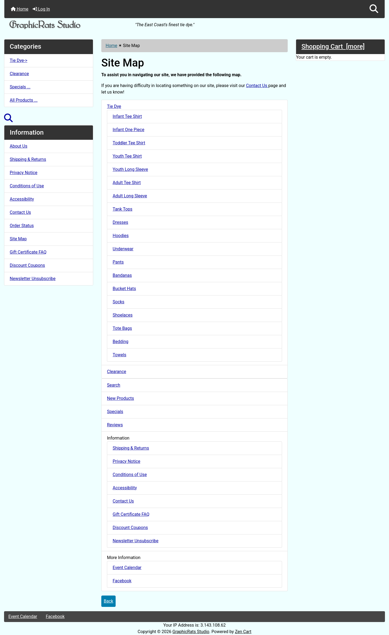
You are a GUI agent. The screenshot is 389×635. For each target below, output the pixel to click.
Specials (115, 411)
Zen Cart (243, 631)
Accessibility (22, 199)
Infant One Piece (128, 129)
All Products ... (24, 100)
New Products (120, 398)
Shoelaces (123, 315)
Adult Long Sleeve (130, 195)
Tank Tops (122, 209)
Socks (118, 301)
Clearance (19, 73)
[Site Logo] (67, 25)
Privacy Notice (23, 172)
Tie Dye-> (18, 60)
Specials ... (20, 86)
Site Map (18, 238)
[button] (373, 9)
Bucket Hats (124, 288)
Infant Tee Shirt (127, 116)
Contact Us (20, 212)
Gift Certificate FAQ (28, 252)
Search (113, 385)
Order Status (22, 225)
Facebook (122, 580)
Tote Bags (122, 328)
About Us (18, 146)
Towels (119, 354)
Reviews (115, 424)
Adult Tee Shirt (127, 182)
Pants (118, 262)
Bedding (120, 341)
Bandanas (122, 275)
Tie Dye (114, 106)
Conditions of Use (27, 185)
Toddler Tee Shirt (129, 142)
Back (108, 601)
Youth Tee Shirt (127, 156)
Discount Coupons (27, 265)
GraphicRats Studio (190, 631)
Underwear (123, 248)
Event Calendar (127, 567)
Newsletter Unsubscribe (33, 278)
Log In (41, 9)
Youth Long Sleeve (130, 169)
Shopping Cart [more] (333, 46)
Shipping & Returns (28, 159)
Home (19, 9)
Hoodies (121, 235)
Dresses (120, 222)
